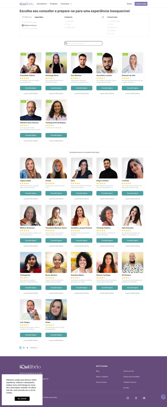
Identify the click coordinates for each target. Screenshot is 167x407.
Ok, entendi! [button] (22, 399)
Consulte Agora (30, 88)
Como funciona (101, 382)
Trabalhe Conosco (129, 382)
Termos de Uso (128, 371)
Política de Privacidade (131, 377)
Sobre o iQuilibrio (102, 377)
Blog (97, 371)
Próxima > (33, 348)
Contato (126, 388)
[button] (66, 3)
